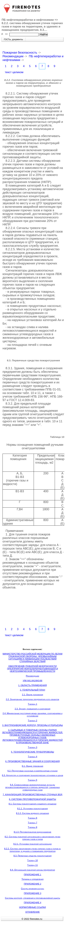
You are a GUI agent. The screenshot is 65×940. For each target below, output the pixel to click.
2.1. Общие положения (32, 694)
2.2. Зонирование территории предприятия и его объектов (32, 699)
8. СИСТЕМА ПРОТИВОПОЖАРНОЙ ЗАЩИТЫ (32, 799)
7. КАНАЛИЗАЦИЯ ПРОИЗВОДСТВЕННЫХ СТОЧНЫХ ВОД (32, 794)
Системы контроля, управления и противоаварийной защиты (32, 898)
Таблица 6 (32, 818)
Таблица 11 (32, 865)
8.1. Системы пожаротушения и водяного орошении (32, 803)
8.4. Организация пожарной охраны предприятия (32, 870)
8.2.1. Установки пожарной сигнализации (32, 844)
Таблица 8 (32, 827)
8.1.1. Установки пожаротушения (32, 808)
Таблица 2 (32, 720)
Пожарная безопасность (20, 52)
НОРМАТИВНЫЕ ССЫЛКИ (32, 907)
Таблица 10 (32, 860)
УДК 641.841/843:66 (32, 680)
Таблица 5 (32, 780)
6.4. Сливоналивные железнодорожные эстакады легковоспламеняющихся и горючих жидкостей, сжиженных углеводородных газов (32, 787)
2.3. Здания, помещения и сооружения (32, 708)
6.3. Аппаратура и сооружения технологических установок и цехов (32, 775)
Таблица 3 (32, 747)
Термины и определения (33, 879)
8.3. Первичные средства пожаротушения (32, 855)
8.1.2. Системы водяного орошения (32, 813)
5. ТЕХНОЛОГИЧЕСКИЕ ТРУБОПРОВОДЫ (32, 752)
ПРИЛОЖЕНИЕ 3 (32, 893)
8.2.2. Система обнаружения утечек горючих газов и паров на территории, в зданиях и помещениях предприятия (32, 849)
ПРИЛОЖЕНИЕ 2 (32, 884)
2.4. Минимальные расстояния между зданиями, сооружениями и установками (32, 714)
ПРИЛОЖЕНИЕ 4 (32, 902)
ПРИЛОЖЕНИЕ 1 (32, 874)
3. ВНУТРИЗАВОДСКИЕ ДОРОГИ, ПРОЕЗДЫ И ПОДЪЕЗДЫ (32, 725)
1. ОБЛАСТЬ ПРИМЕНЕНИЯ (32, 685)
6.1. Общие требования (32, 766)
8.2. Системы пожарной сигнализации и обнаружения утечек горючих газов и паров (32, 837)
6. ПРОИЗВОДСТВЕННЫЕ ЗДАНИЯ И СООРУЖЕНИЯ (32, 761)
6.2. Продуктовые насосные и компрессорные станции (32, 770)
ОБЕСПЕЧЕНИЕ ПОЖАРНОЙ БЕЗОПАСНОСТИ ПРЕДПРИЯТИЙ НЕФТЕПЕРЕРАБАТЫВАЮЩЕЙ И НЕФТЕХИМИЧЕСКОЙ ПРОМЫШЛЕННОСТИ (32, 668)
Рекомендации (13, 56)
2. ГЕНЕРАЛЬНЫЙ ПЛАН (32, 690)
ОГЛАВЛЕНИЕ (32, 912)
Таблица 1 (32, 704)
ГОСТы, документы (13, 39)
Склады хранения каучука (32, 888)
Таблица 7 (32, 822)
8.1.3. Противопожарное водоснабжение (32, 832)
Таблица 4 (32, 756)
